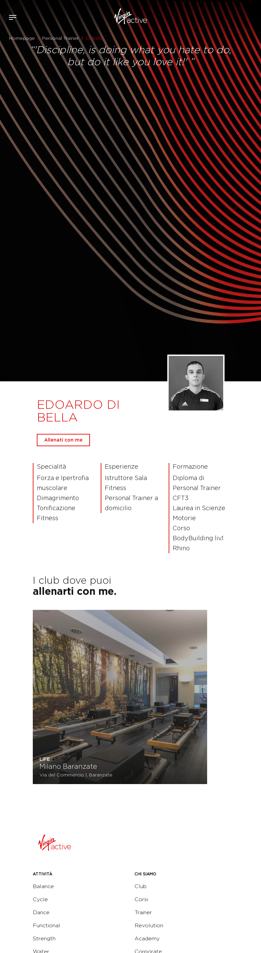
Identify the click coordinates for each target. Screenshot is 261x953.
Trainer (143, 912)
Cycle (40, 899)
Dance (41, 912)
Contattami (253, 16)
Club (141, 886)
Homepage (22, 38)
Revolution (149, 925)
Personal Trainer (60, 38)
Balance (43, 886)
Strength (44, 938)
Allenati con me (63, 440)
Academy (147, 938)
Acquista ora (243, 16)
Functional (46, 925)
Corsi (141, 899)
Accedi (234, 17)
